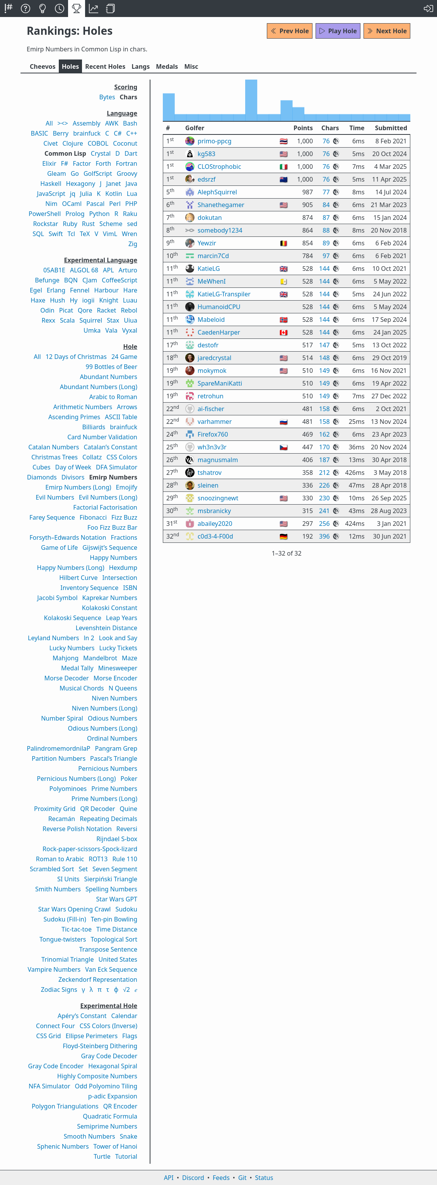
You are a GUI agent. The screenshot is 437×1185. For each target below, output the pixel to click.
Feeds (221, 1177)
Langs (140, 66)
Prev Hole (289, 31)
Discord (193, 1177)
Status (264, 1177)
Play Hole (338, 31)
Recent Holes (105, 66)
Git (242, 1177)
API (169, 1177)
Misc (191, 66)
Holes (70, 66)
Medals (167, 66)
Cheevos (43, 66)
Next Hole (387, 31)
